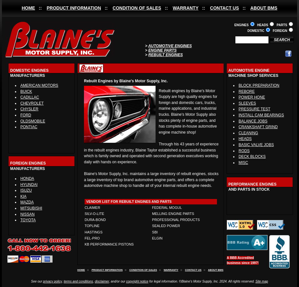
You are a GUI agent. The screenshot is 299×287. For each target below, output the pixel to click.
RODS (244, 151)
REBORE (247, 91)
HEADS (245, 138)
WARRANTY (185, 8)
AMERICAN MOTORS (39, 85)
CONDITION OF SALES (137, 8)
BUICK (26, 91)
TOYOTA (28, 220)
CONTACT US (224, 8)
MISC (243, 162)
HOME (28, 8)
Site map (261, 281)
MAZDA (27, 202)
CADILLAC (29, 97)
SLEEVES (247, 103)
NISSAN (27, 214)
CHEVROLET (32, 103)
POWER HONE (252, 97)
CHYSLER (29, 109)
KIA (23, 196)
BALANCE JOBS (253, 121)
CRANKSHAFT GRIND (258, 127)
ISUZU (26, 190)
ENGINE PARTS (162, 50)
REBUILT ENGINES (165, 55)
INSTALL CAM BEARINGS (261, 115)
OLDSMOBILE (32, 121)
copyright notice (137, 281)
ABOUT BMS (263, 8)
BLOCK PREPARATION (259, 85)
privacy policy (52, 281)
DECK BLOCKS (252, 156)
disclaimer (102, 281)
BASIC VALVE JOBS (256, 145)
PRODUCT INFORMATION (74, 8)
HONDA (27, 178)
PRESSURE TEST (254, 109)
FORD (25, 115)
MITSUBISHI (31, 208)
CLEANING (248, 133)
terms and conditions (78, 281)
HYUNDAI (29, 184)
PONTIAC (28, 127)
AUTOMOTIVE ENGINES (170, 46)
